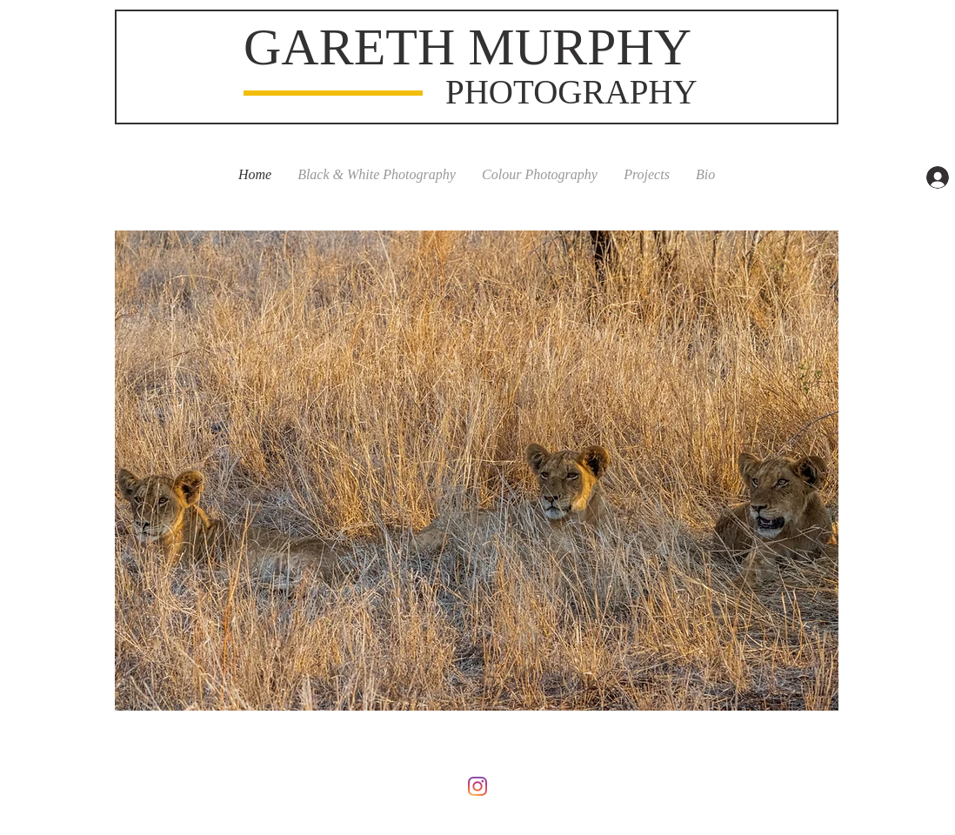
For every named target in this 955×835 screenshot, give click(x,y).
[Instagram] (477, 786)
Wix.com (589, 748)
